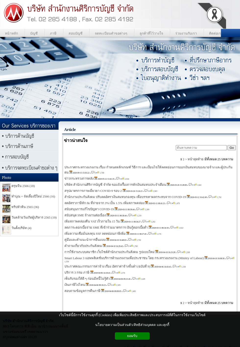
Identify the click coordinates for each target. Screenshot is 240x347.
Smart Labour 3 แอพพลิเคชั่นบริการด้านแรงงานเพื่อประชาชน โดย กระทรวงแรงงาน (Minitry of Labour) (134, 258)
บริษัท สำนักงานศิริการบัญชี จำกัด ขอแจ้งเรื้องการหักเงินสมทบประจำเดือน (115, 184)
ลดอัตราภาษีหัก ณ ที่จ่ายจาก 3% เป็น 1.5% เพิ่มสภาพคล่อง (104, 203)
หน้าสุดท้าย (196, 159)
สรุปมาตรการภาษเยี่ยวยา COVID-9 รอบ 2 (93, 191)
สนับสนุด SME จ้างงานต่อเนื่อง (85, 215)
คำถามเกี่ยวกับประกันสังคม (83, 246)
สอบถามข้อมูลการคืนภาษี (82, 291)
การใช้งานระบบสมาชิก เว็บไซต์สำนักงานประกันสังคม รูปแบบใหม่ (109, 252)
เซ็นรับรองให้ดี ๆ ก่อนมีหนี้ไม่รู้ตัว (87, 278)
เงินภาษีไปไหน (74, 285)
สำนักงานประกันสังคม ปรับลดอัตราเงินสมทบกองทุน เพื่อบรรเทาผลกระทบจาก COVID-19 (125, 197)
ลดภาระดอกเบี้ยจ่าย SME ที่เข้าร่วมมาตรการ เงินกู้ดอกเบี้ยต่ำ (106, 227)
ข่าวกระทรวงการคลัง (79, 178)
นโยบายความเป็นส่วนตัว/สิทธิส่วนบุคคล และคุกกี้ (132, 325)
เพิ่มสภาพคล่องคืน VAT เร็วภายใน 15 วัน (92, 221)
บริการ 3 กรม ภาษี (76, 272)
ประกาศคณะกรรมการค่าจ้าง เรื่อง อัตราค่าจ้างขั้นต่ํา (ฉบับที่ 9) (107, 266)
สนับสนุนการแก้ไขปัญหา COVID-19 (89, 209)
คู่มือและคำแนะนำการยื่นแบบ (85, 240)
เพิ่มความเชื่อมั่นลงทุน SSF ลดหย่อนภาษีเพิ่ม (95, 233)
